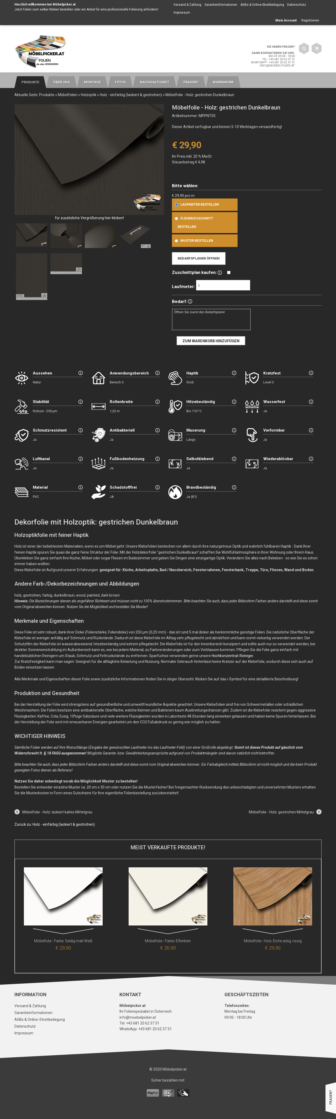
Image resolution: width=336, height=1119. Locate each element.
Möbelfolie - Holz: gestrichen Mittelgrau (281, 812)
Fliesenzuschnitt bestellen (192, 222)
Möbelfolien (67, 95)
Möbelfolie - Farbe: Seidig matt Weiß (63, 941)
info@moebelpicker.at (277, 65)
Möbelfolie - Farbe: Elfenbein (168, 941)
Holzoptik (88, 95)
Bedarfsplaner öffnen (199, 258)
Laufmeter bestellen (195, 204)
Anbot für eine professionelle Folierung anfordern (122, 9)
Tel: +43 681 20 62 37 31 (278, 59)
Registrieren (310, 20)
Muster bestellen (192, 240)
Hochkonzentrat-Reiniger (232, 656)
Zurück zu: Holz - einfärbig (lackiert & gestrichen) (54, 824)
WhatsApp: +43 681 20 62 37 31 (273, 62)
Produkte (46, 95)
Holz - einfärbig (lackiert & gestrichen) (131, 95)
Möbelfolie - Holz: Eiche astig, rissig (273, 941)
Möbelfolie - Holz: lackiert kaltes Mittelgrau (57, 812)
